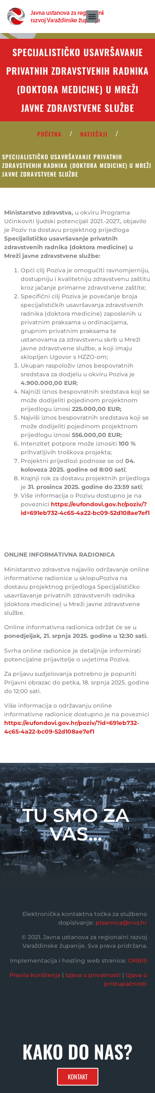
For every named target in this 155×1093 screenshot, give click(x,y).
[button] (92, 16)
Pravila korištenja (35, 975)
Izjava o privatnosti (93, 975)
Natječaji (93, 134)
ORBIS (137, 960)
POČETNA (49, 134)
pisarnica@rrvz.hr (121, 922)
